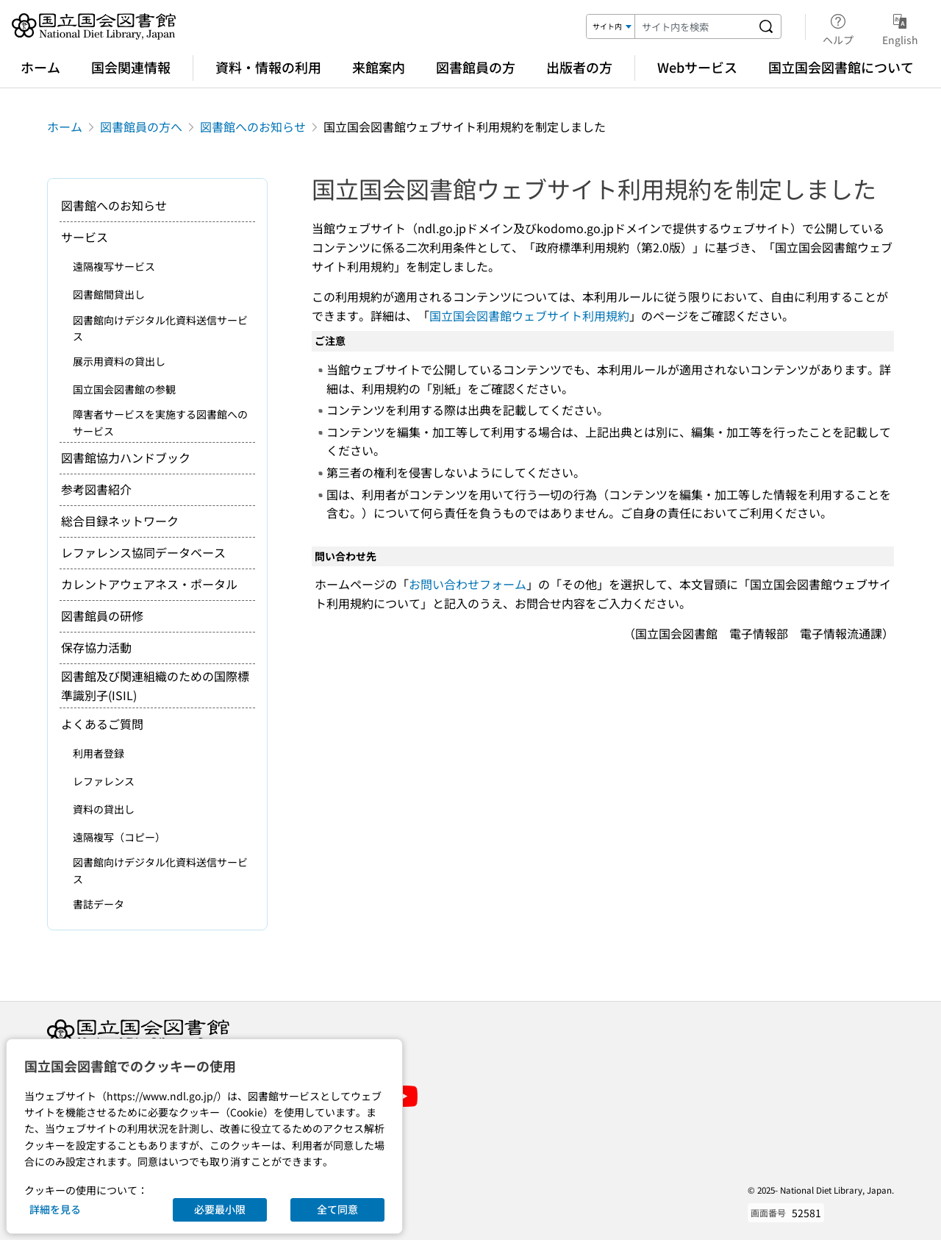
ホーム (40, 66)
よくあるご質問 (102, 724)
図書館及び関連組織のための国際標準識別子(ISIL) (155, 685)
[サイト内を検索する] (766, 26)
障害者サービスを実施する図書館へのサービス (160, 422)
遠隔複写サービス (114, 266)
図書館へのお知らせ (253, 126)
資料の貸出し (104, 809)
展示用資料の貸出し (119, 361)
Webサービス (697, 66)
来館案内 (378, 66)
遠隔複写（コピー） (119, 837)
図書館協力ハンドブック (125, 457)
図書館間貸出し (109, 294)
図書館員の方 (475, 66)
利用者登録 (98, 753)
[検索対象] (611, 26)
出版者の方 (579, 66)
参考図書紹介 (96, 489)
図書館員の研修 (102, 615)
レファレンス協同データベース (143, 552)
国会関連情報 (131, 66)
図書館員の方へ (141, 126)
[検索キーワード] (693, 26)
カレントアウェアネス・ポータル (149, 584)
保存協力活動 (96, 647)
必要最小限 (220, 1209)
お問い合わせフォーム (467, 584)
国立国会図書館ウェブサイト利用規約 (529, 315)
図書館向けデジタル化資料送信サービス (160, 328)
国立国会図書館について (841, 66)
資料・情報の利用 (268, 66)
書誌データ (98, 904)
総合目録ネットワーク (120, 521)
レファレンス (104, 781)
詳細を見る (55, 1209)
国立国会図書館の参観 (124, 389)
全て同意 (337, 1209)
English (900, 27)
